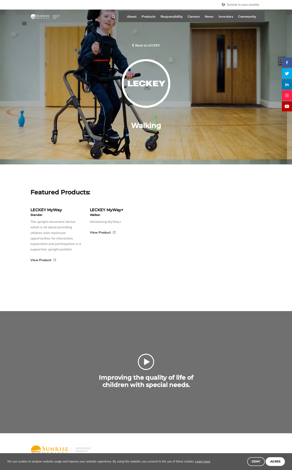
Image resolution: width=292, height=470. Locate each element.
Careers (184, 18)
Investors (216, 18)
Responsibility (162, 18)
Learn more (202, 461)
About (122, 18)
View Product (41, 242)
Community (237, 18)
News (199, 18)
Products (139, 18)
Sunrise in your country (243, 4)
